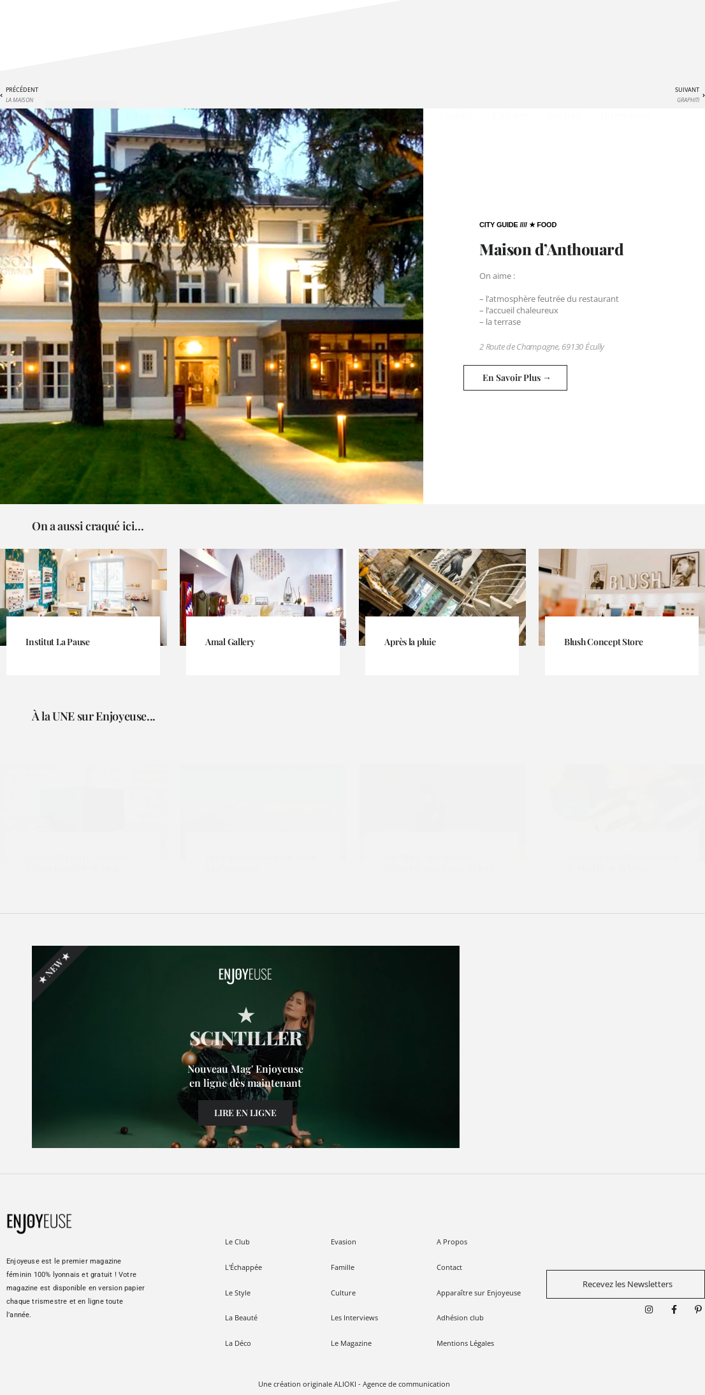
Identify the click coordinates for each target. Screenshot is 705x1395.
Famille (456, 115)
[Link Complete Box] (83, 630)
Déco (352, 115)
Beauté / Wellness (280, 115)
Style (209, 115)
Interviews (625, 115)
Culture (510, 115)
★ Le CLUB (81, 115)
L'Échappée (152, 115)
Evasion (401, 115)
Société (564, 115)
